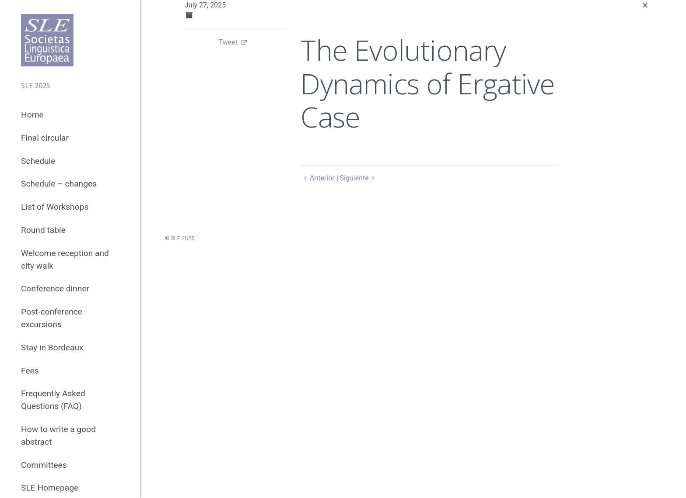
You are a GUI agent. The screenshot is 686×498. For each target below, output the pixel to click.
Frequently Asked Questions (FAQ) (53, 399)
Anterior (317, 178)
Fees (30, 371)
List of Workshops (54, 207)
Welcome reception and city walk (65, 259)
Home (32, 115)
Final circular (45, 138)
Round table (43, 230)
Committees (44, 465)
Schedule (38, 161)
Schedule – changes (59, 184)
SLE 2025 (182, 238)
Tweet (228, 42)
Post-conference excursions (51, 318)
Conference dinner (55, 289)
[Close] (645, 5)
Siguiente (359, 178)
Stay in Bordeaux (52, 347)
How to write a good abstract (58, 435)
